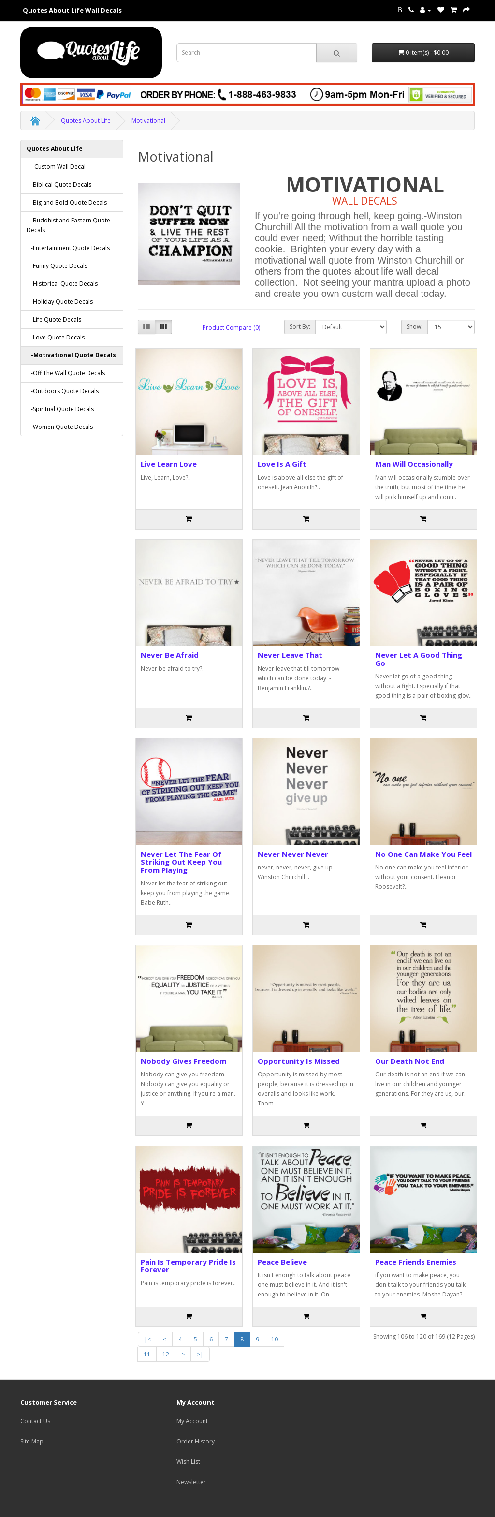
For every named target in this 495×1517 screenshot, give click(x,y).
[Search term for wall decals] (246, 52)
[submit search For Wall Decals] (336, 52)
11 (147, 1354)
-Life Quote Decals (54, 319)
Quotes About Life (86, 121)
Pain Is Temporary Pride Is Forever (188, 1266)
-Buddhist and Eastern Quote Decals (68, 225)
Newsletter (191, 1482)
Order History (195, 1441)
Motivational (148, 121)
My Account (192, 1421)
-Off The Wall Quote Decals (66, 373)
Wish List (188, 1462)
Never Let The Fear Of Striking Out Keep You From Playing (181, 862)
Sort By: (300, 327)
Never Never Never (293, 854)
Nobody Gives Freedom (183, 1061)
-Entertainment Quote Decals (68, 248)
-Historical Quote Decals (62, 284)
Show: (414, 327)
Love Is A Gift (282, 464)
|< (147, 1339)
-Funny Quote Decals (57, 266)
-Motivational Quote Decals (71, 355)
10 (274, 1339)
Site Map (32, 1441)
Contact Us (35, 1421)
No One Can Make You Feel (423, 854)
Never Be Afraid (170, 655)
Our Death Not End (409, 1061)
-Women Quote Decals (60, 427)
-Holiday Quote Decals (60, 301)
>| (200, 1354)
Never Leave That (290, 655)
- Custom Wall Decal (56, 166)
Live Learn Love (169, 464)
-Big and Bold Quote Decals (67, 202)
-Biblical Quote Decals (59, 184)
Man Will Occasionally (414, 464)
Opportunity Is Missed (299, 1061)
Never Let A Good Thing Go (418, 659)
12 (165, 1354)
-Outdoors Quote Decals (63, 391)
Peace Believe (282, 1262)
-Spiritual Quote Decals (60, 409)
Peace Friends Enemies (415, 1262)
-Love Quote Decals (56, 337)
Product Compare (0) (231, 328)
